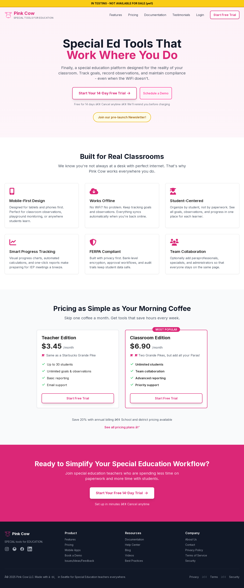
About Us (191, 539)
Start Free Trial (225, 15)
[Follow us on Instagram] (7, 549)
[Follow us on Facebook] (22, 549)
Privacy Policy (194, 550)
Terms (214, 576)
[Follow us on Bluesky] (14, 549)
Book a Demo (73, 555)
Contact (190, 544)
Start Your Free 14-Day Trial (122, 493)
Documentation (155, 15)
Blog (128, 550)
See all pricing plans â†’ (122, 427)
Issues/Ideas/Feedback (79, 560)
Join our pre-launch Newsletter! (122, 117)
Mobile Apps (73, 550)
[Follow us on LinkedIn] (29, 549)
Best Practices (134, 560)
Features (115, 15)
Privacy (194, 576)
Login (200, 15)
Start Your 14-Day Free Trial (104, 93)
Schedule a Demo (156, 93)
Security (190, 560)
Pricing (133, 15)
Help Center (132, 544)
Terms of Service (196, 555)
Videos (129, 555)
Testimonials (181, 15)
